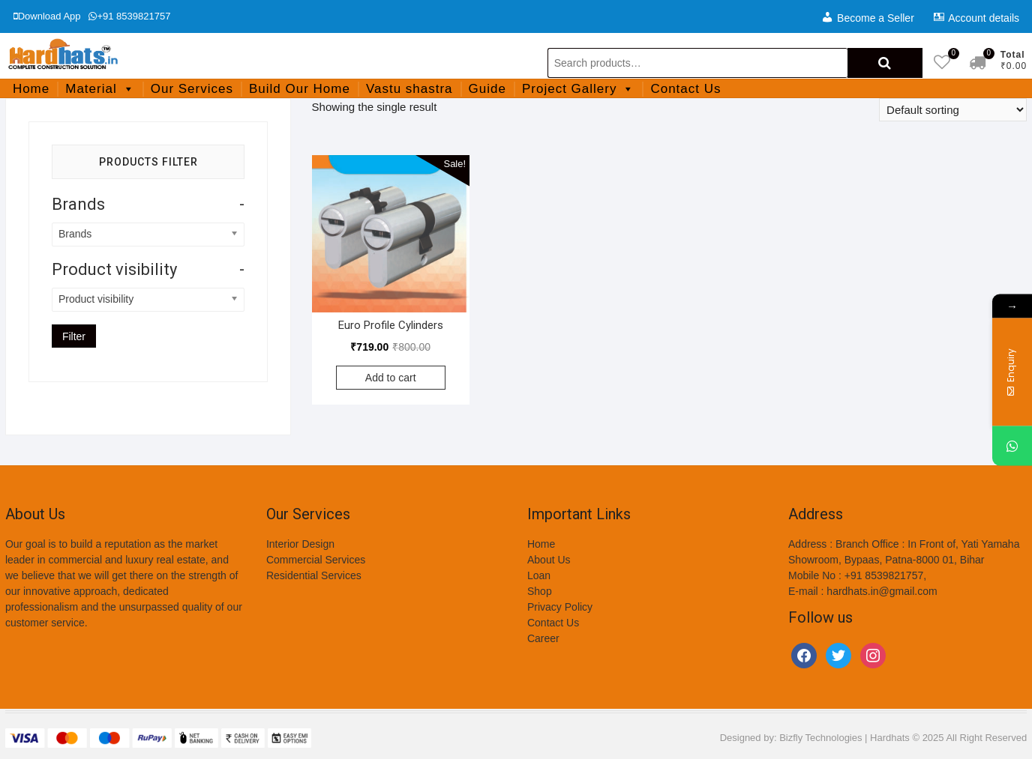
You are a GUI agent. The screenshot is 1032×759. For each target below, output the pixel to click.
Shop (539, 591)
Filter (74, 336)
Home (31, 89)
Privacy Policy (559, 607)
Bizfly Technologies (820, 737)
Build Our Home (299, 89)
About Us (549, 560)
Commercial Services (315, 560)
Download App (47, 16)
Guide (487, 89)
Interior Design (300, 544)
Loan (538, 575)
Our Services (192, 89)
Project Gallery (578, 89)
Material (99, 89)
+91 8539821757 (129, 16)
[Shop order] (953, 109)
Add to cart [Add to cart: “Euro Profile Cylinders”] (390, 378)
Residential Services (314, 575)
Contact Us (685, 89)
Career (543, 638)
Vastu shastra (409, 89)
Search (885, 63)
